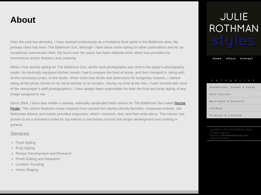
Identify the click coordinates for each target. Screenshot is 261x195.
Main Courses (220, 94)
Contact (246, 58)
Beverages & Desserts (227, 101)
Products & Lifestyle (225, 115)
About (231, 58)
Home (217, 58)
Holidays (216, 108)
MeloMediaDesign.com (235, 135)
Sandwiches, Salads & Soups (232, 87)
